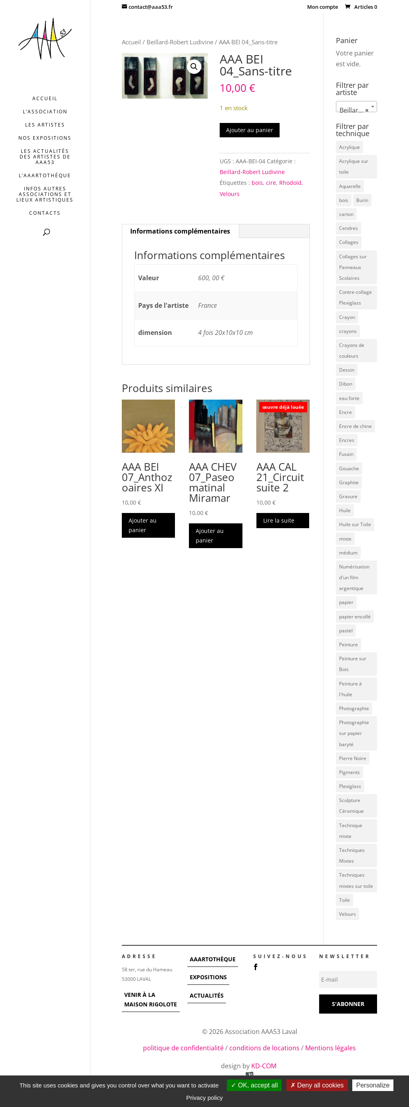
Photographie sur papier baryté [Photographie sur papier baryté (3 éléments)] (354, 733)
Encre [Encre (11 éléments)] (345, 412)
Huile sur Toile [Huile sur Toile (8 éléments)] (355, 524)
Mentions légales (330, 1048)
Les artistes (45, 125)
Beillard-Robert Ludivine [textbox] (358, 110)
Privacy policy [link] (204, 1097)
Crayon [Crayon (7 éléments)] (347, 317)
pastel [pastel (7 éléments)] (346, 630)
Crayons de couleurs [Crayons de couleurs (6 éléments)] (351, 350)
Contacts (45, 213)
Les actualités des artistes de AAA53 (45, 157)
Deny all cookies (317, 1085)
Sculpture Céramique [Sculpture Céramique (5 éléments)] (351, 805)
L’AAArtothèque (45, 176)
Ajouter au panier (249, 130)
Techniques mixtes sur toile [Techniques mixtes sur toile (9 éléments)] (356, 880)
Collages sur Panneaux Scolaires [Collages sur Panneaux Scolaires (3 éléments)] (353, 267)
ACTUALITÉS (207, 995)
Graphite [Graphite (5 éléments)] (349, 482)
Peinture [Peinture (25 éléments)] (348, 644)
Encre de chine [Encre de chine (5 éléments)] (355, 426)
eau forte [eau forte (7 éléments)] (349, 398)
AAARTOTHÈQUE (213, 959)
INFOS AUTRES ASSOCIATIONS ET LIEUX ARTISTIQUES (44, 194)
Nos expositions (44, 138)
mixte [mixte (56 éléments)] (345, 538)
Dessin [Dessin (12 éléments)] (346, 369)
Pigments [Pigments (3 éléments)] (349, 772)
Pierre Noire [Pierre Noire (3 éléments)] (352, 758)
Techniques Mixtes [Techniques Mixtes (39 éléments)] (352, 855)
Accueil (45, 99)
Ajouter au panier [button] (143, 525)
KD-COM (264, 1065)
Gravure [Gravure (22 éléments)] (348, 496)
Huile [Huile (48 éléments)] (345, 510)
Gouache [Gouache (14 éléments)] (349, 468)
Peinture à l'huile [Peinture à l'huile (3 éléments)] (350, 689)
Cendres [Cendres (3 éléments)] (348, 228)
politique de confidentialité (183, 1048)
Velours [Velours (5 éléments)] (347, 914)
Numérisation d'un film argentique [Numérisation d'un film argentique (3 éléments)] (354, 577)
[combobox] (356, 106)
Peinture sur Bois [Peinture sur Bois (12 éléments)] (352, 664)
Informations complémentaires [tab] (180, 231)
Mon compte (322, 7)
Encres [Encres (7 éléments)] (346, 440)
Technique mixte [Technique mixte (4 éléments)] (350, 831)
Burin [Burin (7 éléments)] (362, 200)
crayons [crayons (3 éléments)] (348, 331)
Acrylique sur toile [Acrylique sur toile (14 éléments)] (353, 166)
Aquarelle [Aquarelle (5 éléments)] (350, 186)
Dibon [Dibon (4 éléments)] (345, 383)
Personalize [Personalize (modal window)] (373, 1085)
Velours (230, 194)
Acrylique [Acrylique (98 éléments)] (349, 147)
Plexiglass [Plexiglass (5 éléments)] (350, 786)
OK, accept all (254, 1085)
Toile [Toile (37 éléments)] (344, 900)
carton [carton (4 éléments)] (346, 214)
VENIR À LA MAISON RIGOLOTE (150, 999)
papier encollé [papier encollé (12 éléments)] (355, 616)
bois (257, 182)
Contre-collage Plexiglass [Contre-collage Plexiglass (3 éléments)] (355, 297)
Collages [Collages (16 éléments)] (348, 242)
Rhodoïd (290, 182)
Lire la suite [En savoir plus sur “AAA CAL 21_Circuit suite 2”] (278, 520)
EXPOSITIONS (208, 977)
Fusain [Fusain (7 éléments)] (346, 454)
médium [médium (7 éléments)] (348, 552)
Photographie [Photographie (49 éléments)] (354, 708)
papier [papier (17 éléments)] (346, 602)
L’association (45, 112)
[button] (194, 66)
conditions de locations (264, 1048)
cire (271, 182)
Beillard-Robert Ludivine (180, 42)
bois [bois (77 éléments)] (343, 200)
